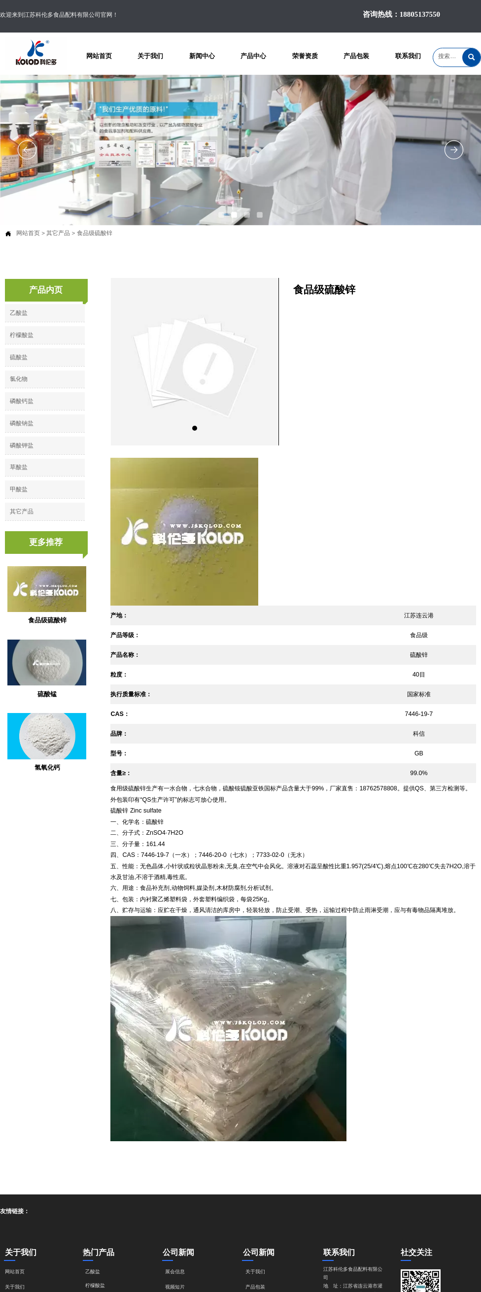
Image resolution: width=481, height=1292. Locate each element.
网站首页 (28, 233)
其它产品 (58, 233)
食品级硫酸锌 (94, 233)
